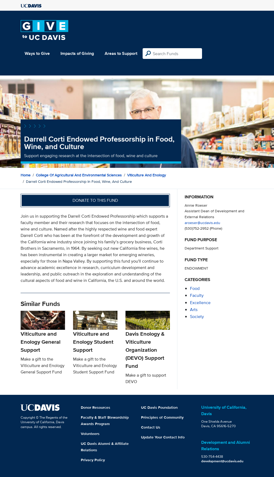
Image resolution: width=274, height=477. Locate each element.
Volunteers (90, 433)
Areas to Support (121, 53)
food (195, 288)
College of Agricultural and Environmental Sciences (79, 175)
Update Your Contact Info (163, 437)
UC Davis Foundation (159, 407)
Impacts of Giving (77, 53)
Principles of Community (162, 417)
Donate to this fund (95, 200)
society (197, 316)
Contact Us (150, 427)
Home (26, 175)
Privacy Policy (93, 460)
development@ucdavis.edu (222, 461)
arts (193, 309)
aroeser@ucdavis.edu (202, 222)
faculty (197, 295)
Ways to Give (37, 53)
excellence (200, 303)
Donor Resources (95, 407)
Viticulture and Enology (146, 175)
